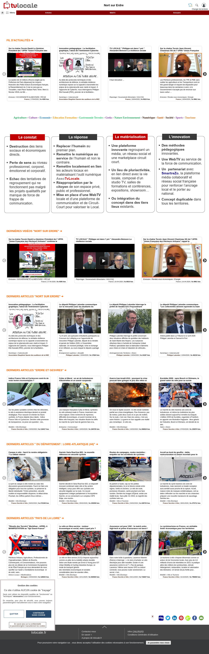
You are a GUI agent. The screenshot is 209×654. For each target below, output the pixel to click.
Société (169, 117)
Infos (136, 631)
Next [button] (205, 74)
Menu (12, 12)
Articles (48, 13)
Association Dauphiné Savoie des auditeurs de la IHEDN (80, 99)
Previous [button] (4, 74)
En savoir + (87, 635)
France (26, 99)
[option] (29, 73)
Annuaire (177, 13)
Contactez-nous (89, 631)
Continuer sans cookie (38, 614)
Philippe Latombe (72, 355)
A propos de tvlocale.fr (92, 638)
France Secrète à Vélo (19, 429)
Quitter (14, 614)
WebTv (112, 13)
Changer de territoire (200, 9)
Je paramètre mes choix (158, 643)
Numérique (148, 117)
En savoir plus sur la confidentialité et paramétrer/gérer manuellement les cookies (27, 625)
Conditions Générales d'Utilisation (143, 635)
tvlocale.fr (38, 632)
